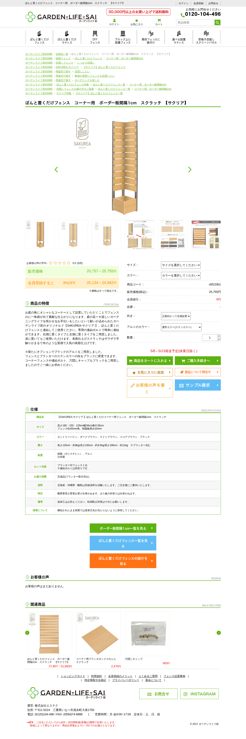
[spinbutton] (210, 337)
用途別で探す (63, 71)
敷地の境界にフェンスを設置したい (95, 75)
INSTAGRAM (199, 693)
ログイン (184, 3)
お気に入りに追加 (148, 371)
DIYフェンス (95, 40)
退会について (153, 680)
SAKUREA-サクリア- (67, 67)
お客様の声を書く (148, 387)
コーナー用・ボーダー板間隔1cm (124, 58)
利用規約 (96, 676)
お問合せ (213, 3)
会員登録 (199, 3)
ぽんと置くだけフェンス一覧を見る (123, 543)
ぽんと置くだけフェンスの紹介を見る (123, 560)
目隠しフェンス (64, 62)
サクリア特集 (63, 93)
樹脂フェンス (63, 58)
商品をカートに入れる (148, 360)
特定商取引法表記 (95, 680)
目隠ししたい (82, 71)
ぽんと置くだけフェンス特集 (72, 84)
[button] (219, 336)
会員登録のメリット (120, 676)
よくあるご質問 (148, 676)
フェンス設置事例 (174, 676)
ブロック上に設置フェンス (123, 40)
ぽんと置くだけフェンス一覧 (109, 84)
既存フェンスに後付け (151, 40)
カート (159, 22)
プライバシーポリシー (125, 680)
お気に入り (136, 22)
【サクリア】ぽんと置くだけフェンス (104, 67)
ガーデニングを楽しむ (87, 80)
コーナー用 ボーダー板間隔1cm (147, 84)
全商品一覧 (62, 54)
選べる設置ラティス (179, 40)
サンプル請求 (194, 384)
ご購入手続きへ (196, 360)
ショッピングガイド (73, 676)
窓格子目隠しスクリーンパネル (206, 40)
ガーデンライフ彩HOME (39, 54)
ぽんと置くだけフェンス (39, 40)
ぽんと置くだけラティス (66, 40)
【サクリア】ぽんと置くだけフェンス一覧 (99, 93)
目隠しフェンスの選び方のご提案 (75, 89)
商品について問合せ (195, 371)
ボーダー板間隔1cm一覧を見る (123, 528)
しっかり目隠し (86, 62)
